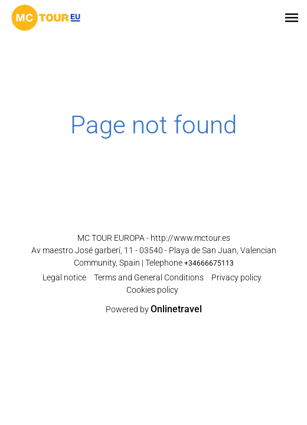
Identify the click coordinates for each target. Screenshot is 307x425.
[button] (291, 17)
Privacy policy (236, 277)
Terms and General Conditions (149, 277)
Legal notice (64, 277)
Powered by (154, 309)
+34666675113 (209, 263)
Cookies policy (152, 290)
